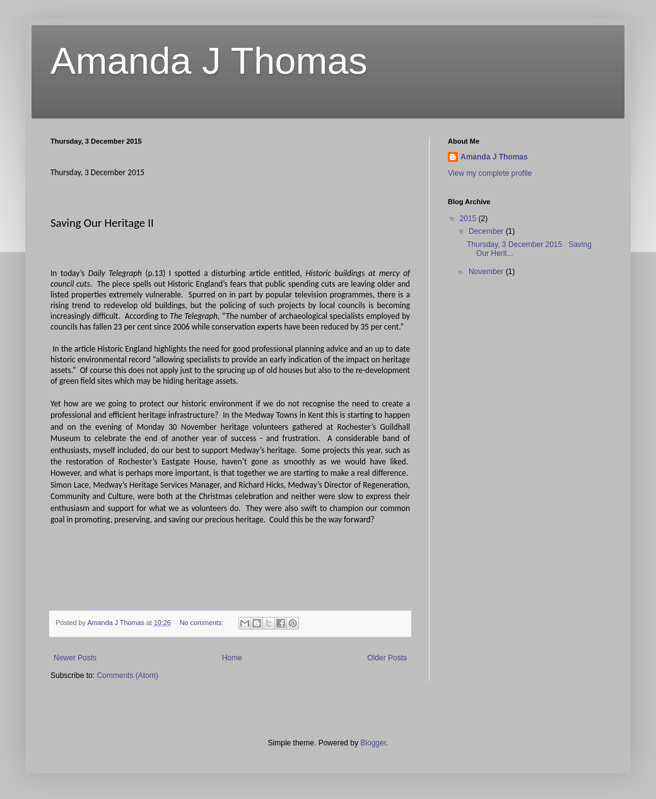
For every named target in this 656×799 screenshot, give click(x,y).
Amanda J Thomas (208, 61)
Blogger (373, 743)
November (487, 271)
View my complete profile (490, 173)
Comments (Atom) (127, 675)
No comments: (203, 622)
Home (232, 657)
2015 (469, 218)
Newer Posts (75, 657)
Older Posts (387, 657)
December (487, 231)
